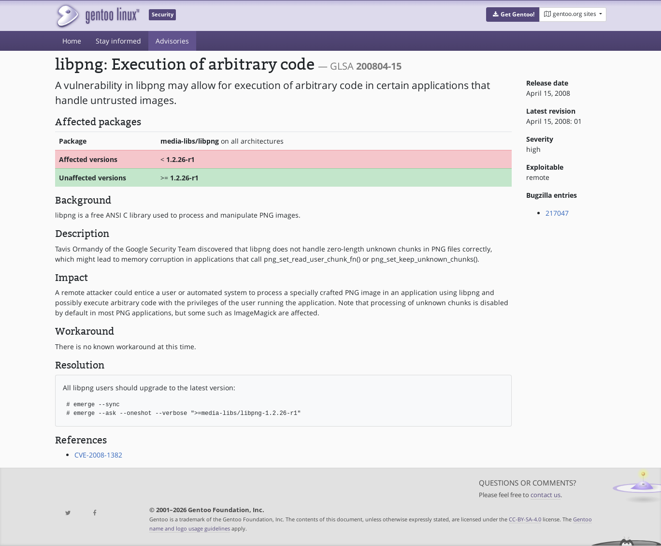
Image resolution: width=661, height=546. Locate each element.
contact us (545, 495)
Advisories (172, 40)
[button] (513, 14)
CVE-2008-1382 (98, 454)
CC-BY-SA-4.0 (525, 519)
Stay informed (118, 40)
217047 (557, 213)
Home (71, 40)
